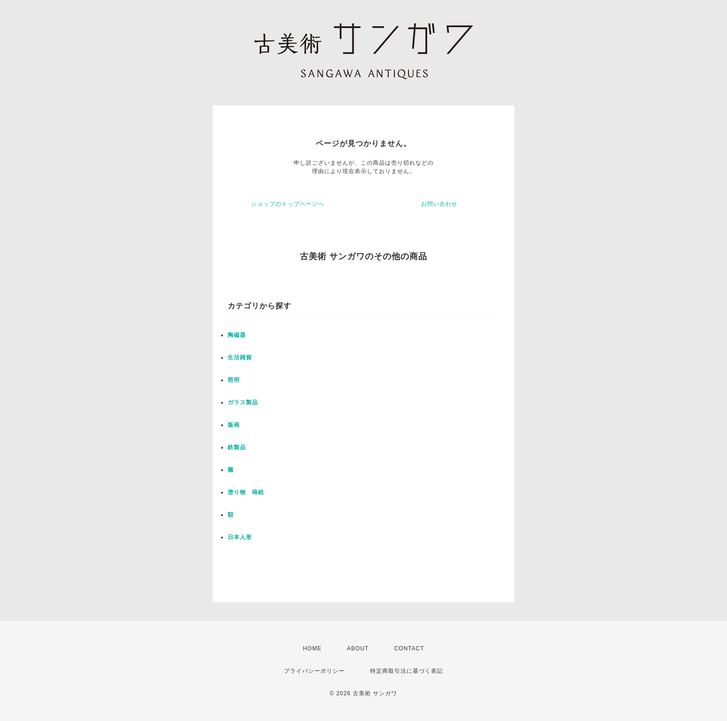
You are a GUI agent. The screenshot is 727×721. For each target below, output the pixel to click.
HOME (312, 648)
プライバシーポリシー (314, 671)
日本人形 (240, 537)
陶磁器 (237, 335)
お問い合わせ (439, 204)
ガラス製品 (243, 402)
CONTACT (409, 648)
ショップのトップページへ (287, 204)
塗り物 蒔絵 (246, 492)
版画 (234, 425)
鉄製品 (237, 447)
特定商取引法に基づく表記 (406, 671)
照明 (234, 380)
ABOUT (358, 648)
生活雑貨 (240, 357)
